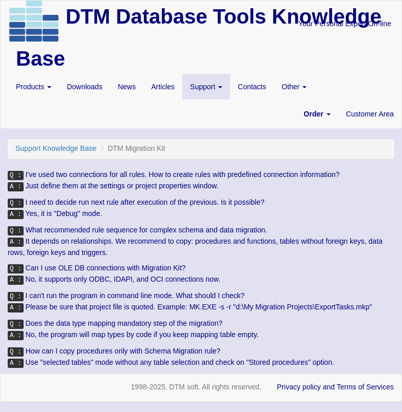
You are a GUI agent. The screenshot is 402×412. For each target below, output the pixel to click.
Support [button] (206, 87)
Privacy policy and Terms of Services (335, 387)
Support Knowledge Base (56, 148)
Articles (163, 87)
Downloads (84, 87)
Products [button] (33, 87)
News (127, 87)
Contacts (252, 87)
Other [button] (294, 87)
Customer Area (370, 114)
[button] (317, 114)
